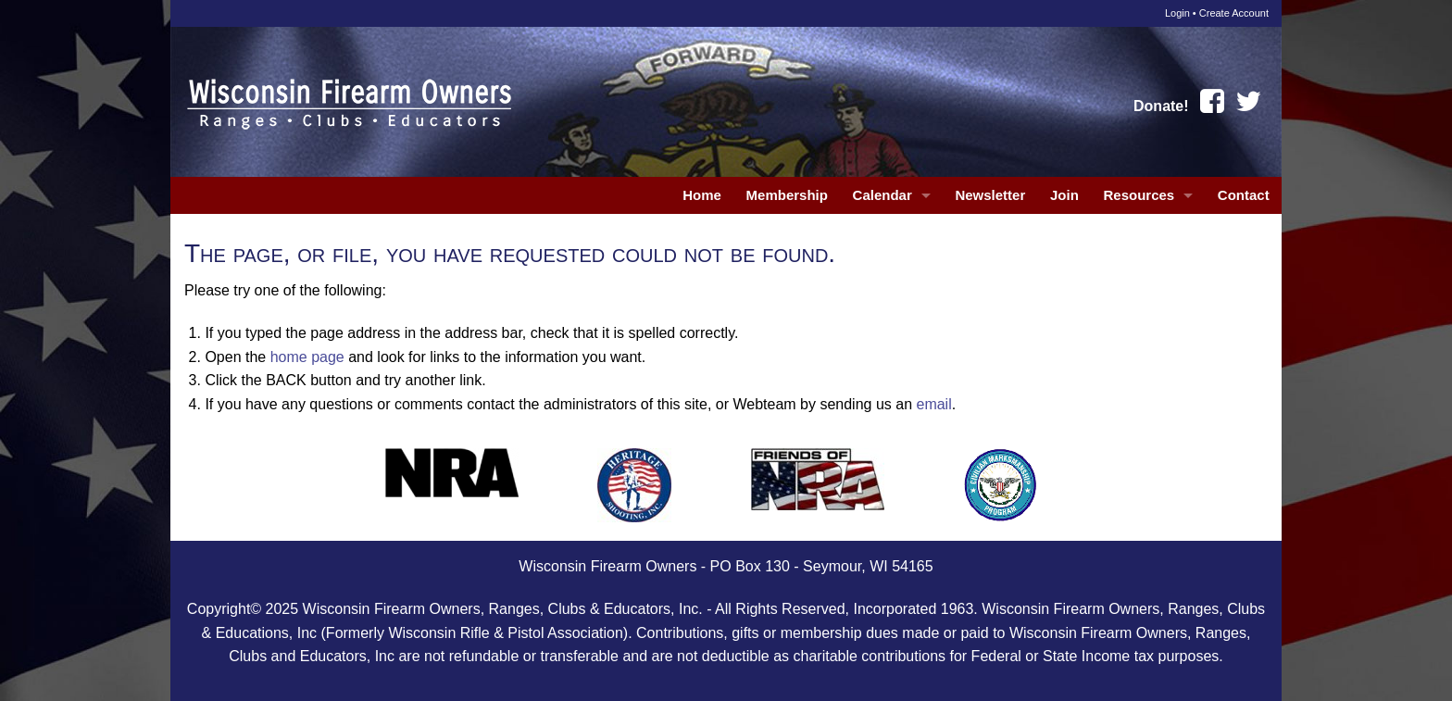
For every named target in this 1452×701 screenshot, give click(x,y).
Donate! (1161, 106)
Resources (1138, 195)
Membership (787, 195)
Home (701, 195)
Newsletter (990, 195)
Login (1177, 13)
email (933, 404)
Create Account (1234, 13)
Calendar (882, 195)
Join (1064, 195)
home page (307, 357)
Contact (1244, 195)
